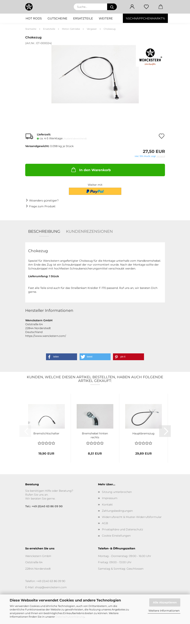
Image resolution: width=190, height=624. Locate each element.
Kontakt (107, 504)
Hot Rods (34, 18)
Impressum (109, 498)
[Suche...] (112, 6)
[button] (132, 7)
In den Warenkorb (90, 169)
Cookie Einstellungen (116, 535)
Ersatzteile (83, 18)
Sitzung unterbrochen (117, 492)
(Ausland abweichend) (75, 138)
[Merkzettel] (146, 7)
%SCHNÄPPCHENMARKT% (145, 18)
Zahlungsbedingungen (117, 510)
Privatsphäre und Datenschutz (122, 529)
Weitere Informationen (164, 610)
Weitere (106, 18)
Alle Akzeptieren (165, 602)
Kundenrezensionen (89, 231)
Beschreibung (44, 231)
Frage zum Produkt (42, 206)
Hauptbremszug (143, 433)
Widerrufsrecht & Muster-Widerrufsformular (132, 517)
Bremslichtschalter (46, 433)
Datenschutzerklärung (70, 616)
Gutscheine (57, 18)
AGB (105, 523)
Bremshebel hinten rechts (95, 435)
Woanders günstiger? (44, 200)
